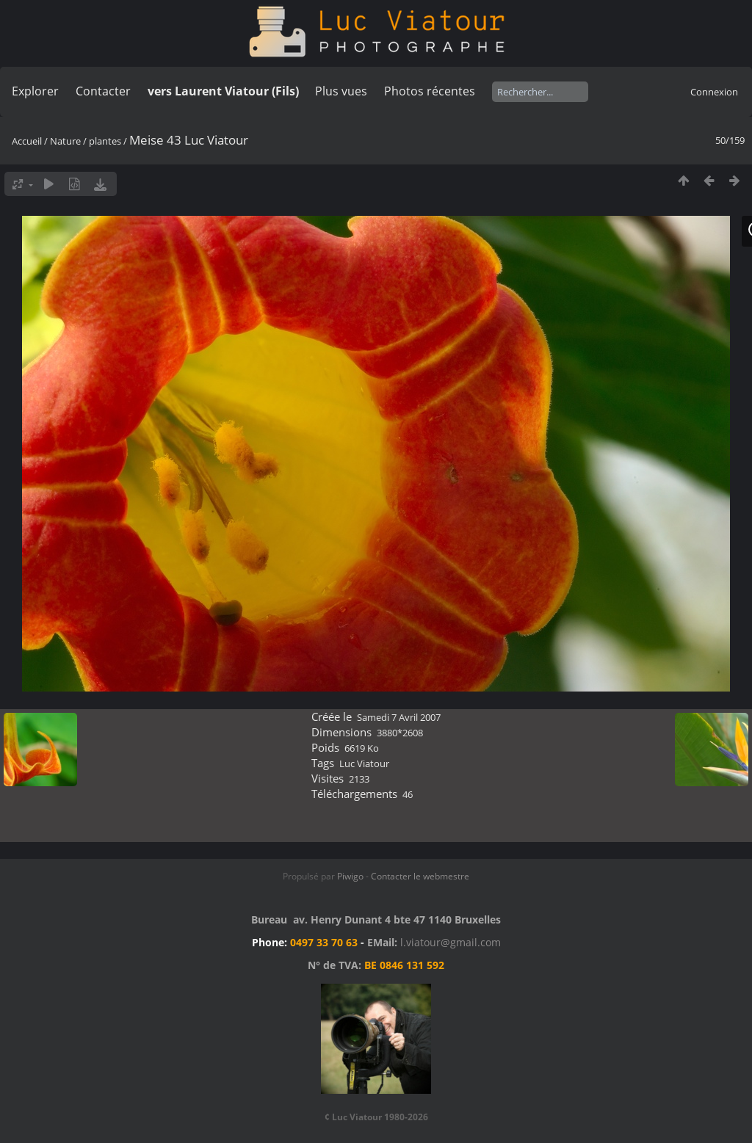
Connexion (714, 91)
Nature (65, 141)
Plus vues (341, 91)
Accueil (27, 141)
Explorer (35, 91)
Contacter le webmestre (420, 876)
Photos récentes (429, 91)
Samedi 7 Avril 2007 (399, 717)
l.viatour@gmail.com (450, 942)
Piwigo (350, 876)
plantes (105, 141)
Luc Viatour (364, 763)
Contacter (103, 91)
